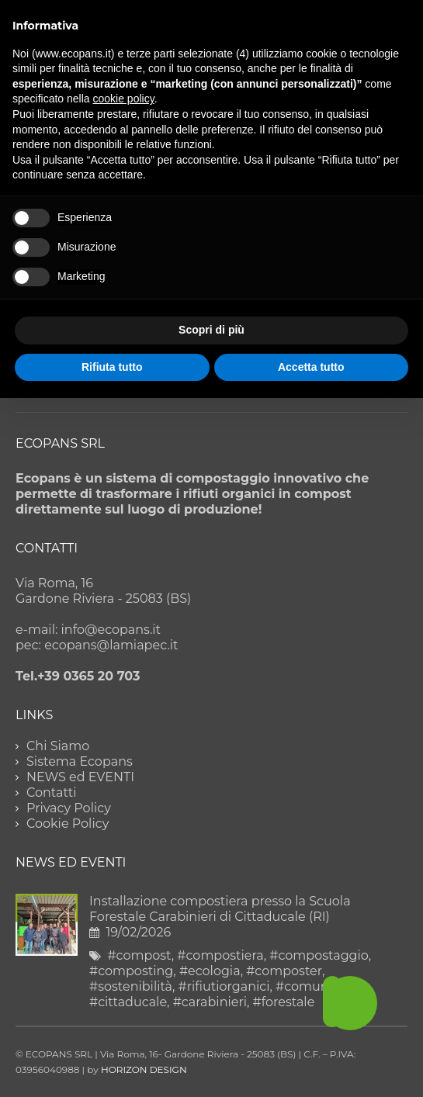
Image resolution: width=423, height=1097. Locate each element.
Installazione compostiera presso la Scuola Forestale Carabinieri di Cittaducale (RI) (220, 909)
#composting (131, 971)
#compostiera (220, 955)
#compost (139, 955)
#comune (306, 986)
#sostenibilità (130, 986)
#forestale (284, 1002)
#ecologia (210, 971)
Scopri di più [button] (211, 330)
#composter (284, 971)
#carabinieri (210, 1002)
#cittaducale (128, 1002)
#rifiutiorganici (224, 986)
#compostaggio (318, 955)
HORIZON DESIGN (144, 1069)
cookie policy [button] (123, 98)
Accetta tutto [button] (311, 367)
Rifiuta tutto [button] (112, 367)
